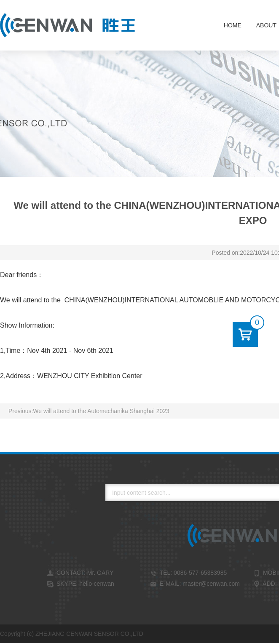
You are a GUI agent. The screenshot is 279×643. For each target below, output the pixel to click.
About (266, 25)
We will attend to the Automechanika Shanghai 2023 (101, 411)
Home (232, 25)
